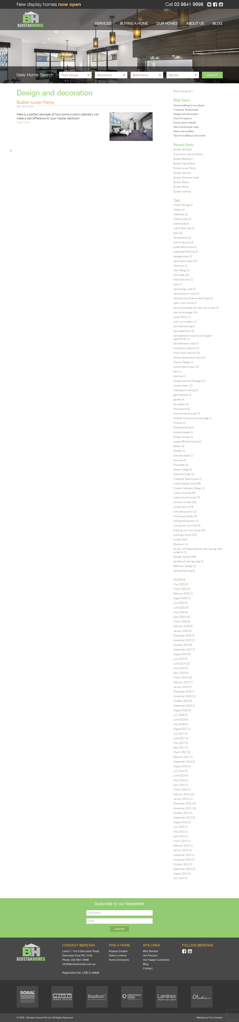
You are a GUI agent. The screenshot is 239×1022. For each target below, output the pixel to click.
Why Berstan (150, 951)
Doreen (179, 451)
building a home (185, 535)
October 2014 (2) (182, 864)
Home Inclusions (119, 959)
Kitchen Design (183, 362)
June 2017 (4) (180, 738)
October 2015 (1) (182, 813)
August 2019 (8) (182, 654)
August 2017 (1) (182, 729)
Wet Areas (180, 214)
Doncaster (180, 465)
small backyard (183, 279)
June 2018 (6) (180, 719)
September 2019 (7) (184, 649)
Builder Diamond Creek (186, 177)
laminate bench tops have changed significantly (192, 337)
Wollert (179, 209)
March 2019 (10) (182, 677)
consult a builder (184, 502)
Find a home (119, 945)
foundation (181, 404)
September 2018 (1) (184, 705)
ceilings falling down (186, 521)
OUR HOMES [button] (167, 23)
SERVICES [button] (103, 23)
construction (183, 507)
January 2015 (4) (182, 850)
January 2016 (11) (183, 799)
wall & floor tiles (183, 228)
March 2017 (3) (181, 752)
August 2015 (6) (182, 822)
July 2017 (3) (180, 733)
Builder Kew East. (182, 149)
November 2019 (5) (184, 640)
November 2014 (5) (184, 859)
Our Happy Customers (156, 959)
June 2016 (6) (180, 775)
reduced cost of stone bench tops (193, 298)
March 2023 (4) (181, 589)
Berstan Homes (184, 557)
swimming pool (183, 242)
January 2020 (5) (182, 631)
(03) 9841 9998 (80, 959)
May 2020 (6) (180, 612)
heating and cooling (185, 390)
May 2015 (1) (180, 831)
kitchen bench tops (186, 367)
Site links (151, 945)
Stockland (180, 265)
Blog (145, 964)
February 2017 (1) (183, 757)
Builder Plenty (181, 187)
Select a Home (118, 955)
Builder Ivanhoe (182, 173)
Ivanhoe (179, 376)
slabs (177, 284)
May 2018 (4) (180, 724)
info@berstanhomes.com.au (79, 964)
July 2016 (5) (180, 771)
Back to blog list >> (183, 91)
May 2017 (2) (180, 743)
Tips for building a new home (189, 135)
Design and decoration (185, 114)
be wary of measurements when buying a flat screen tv (197, 550)
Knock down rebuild (184, 122)
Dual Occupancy (182, 118)
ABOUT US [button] (195, 23)
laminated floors (183, 331)
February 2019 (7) (183, 682)
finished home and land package (192, 418)
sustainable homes (185, 247)
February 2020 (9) (183, 626)
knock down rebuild (186, 353)
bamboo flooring (184, 570)
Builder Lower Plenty (35, 102)
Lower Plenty (182, 317)
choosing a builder (185, 516)
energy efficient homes (187, 441)
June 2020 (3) (180, 607)
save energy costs (184, 289)
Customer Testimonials (186, 109)
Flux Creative (215, 1017)
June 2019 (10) (181, 663)
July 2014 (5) (180, 878)
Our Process (150, 955)
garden (178, 399)
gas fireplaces (182, 395)
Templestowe (182, 237)
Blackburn (180, 544)
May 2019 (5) (180, 668)
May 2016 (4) (180, 780)
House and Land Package (189, 381)
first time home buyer (186, 413)
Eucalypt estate (183, 432)
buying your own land (186, 525)
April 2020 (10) (181, 617)
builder (180, 539)
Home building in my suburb (188, 105)
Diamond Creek (183, 474)
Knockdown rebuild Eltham (188, 154)
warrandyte (181, 223)
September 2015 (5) (184, 817)
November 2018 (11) (184, 696)
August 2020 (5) (182, 598)
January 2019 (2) (182, 687)
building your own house (189, 530)
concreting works (185, 511)
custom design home (187, 483)
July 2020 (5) (180, 603)
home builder (183, 385)
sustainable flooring (185, 251)
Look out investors (185, 321)
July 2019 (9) (180, 659)
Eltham (178, 446)
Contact (148, 968)
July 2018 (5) (180, 715)
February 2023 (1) (183, 593)
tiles (177, 233)
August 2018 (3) (182, 710)
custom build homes (186, 497)
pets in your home (184, 303)
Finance (179, 423)
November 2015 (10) (184, 808)
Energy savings (183, 437)
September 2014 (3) (184, 869)
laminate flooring (184, 326)
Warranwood (182, 219)
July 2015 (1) (180, 827)
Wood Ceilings (183, 205)
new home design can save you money (196, 307)
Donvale (179, 460)
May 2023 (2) (180, 584)
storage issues (182, 256)
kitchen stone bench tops (189, 357)
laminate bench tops (186, 343)
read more (23, 122)
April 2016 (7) (180, 785)
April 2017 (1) (180, 747)
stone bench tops (185, 261)
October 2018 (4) (182, 701)
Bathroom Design (184, 566)
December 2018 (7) (183, 691)
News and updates (183, 131)
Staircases (181, 275)
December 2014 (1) (183, 855)
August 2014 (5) (182, 873)
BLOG (217, 23)
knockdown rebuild (186, 348)
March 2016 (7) (181, 789)
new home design (185, 312)
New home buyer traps (186, 127)
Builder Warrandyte (184, 163)
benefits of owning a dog (188, 561)
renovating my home (186, 293)
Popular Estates (118, 951)
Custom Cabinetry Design (189, 488)
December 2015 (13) (184, 803)
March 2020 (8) (181, 621)
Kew (177, 371)
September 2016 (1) (184, 761)
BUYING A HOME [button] (134, 23)
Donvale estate (183, 455)
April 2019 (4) (180, 673)
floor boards (181, 409)
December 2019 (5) (183, 635)
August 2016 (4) (182, 766)
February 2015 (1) (183, 845)
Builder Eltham (181, 182)
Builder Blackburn (183, 159)
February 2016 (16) (183, 794)
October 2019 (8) (182, 645)
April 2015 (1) (180, 836)
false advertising (183, 427)
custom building (184, 493)
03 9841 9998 (188, 4)
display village (182, 469)
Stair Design (181, 270)
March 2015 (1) (181, 841)
